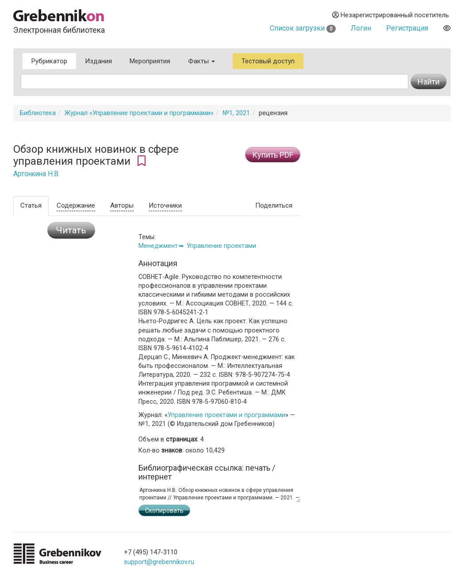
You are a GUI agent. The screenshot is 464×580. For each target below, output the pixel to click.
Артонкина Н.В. (36, 174)
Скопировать (164, 510)
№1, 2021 (236, 113)
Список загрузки (303, 28)
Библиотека (38, 113)
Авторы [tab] (122, 205)
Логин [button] (361, 28)
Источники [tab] (165, 205)
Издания (98, 61)
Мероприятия (150, 61)
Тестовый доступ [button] (268, 61)
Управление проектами (221, 245)
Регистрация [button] (407, 28)
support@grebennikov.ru (159, 562)
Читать (71, 230)
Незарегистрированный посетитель (390, 15)
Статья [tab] (31, 205)
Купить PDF (272, 154)
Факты (201, 61)
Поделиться (273, 205)
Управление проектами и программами (226, 414)
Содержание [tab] (76, 205)
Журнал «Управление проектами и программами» (139, 113)
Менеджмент (158, 245)
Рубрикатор (49, 61)
